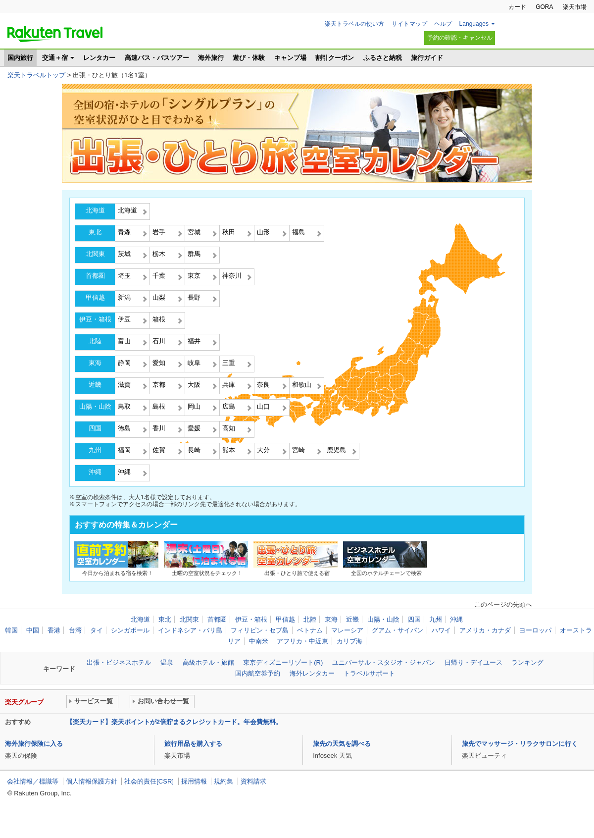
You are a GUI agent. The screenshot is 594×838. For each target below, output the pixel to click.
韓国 (11, 630)
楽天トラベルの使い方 (354, 23)
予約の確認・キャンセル (460, 37)
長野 (194, 297)
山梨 (158, 297)
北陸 (95, 341)
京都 (158, 384)
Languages (474, 23)
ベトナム (310, 630)
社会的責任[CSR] (149, 781)
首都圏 (95, 275)
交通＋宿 (55, 57)
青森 (124, 232)
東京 (194, 275)
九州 (95, 450)
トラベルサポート (369, 673)
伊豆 (124, 319)
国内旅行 (20, 57)
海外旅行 (211, 57)
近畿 (95, 384)
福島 (298, 232)
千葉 (158, 275)
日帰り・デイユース (473, 662)
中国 (32, 630)
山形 (263, 232)
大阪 (194, 384)
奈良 (263, 384)
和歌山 (301, 384)
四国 (95, 428)
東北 (95, 232)
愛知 (158, 363)
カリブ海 (349, 641)
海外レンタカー (312, 673)
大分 (263, 450)
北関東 (95, 254)
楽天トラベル (54, 34)
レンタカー (99, 57)
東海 (95, 363)
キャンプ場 (290, 57)
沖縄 (95, 471)
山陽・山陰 (95, 406)
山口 (263, 406)
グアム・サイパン (397, 630)
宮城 (194, 232)
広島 (228, 406)
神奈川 (232, 275)
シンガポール (130, 630)
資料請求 (253, 781)
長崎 (194, 450)
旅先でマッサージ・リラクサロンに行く (520, 743)
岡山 (194, 406)
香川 (158, 428)
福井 (194, 341)
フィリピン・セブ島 (260, 630)
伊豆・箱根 (95, 319)
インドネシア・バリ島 (190, 630)
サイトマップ (409, 23)
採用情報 (194, 781)
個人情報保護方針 (91, 781)
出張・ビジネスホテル (119, 662)
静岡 (124, 363)
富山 (124, 341)
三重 (228, 363)
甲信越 (95, 297)
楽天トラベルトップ (36, 75)
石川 (158, 341)
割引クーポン (334, 57)
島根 (158, 406)
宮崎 (298, 450)
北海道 (95, 210)
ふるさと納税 (382, 57)
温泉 (166, 662)
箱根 (158, 319)
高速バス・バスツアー (157, 57)
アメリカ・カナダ (485, 630)
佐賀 (158, 450)
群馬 (194, 254)
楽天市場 (575, 6)
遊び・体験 (249, 57)
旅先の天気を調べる (342, 743)
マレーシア (347, 630)
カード (517, 6)
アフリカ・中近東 (302, 641)
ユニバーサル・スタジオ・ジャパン (383, 662)
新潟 (124, 297)
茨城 (124, 254)
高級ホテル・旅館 (208, 662)
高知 (228, 428)
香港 (54, 630)
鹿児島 (336, 450)
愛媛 (194, 428)
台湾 (75, 630)
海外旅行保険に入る (34, 743)
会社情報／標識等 (32, 781)
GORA (544, 6)
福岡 (124, 450)
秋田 (228, 232)
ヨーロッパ (535, 630)
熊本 (228, 450)
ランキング (527, 662)
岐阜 (194, 363)
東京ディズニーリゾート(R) (283, 662)
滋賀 (124, 384)
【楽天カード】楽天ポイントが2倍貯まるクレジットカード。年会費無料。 (174, 722)
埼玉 (124, 275)
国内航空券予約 (257, 673)
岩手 (158, 232)
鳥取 (124, 406)
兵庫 (228, 384)
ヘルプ (443, 23)
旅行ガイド (427, 57)
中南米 (258, 641)
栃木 (158, 254)
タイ (96, 630)
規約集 (223, 781)
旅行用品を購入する (193, 743)
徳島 (124, 428)
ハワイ (441, 630)
